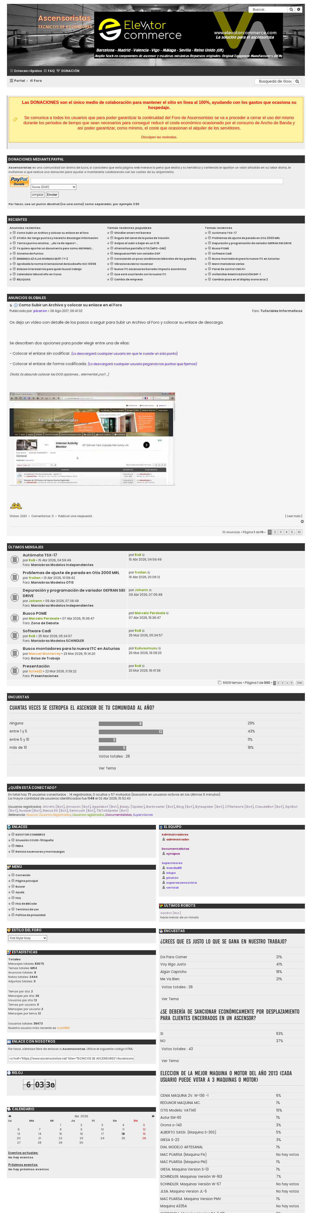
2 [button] (275, 532)
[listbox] (27, 938)
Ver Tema (107, 768)
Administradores (175, 834)
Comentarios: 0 (42, 516)
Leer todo (293, 516)
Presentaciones (44, 676)
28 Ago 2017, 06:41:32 (66, 311)
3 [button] (281, 532)
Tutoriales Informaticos (281, 311)
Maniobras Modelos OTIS (52, 582)
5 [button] (292, 532)
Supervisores (172, 863)
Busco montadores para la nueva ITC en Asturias (71, 648)
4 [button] (286, 532)
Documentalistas (175, 849)
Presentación (36, 666)
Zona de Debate (45, 623)
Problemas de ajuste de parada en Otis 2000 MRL (71, 572)
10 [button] (299, 532)
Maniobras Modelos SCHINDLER (57, 640)
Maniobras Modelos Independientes (62, 565)
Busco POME (35, 613)
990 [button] (299, 683)
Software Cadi (37, 631)
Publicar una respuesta (75, 516)
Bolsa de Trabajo (45, 658)
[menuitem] (49, 71)
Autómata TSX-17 (40, 555)
